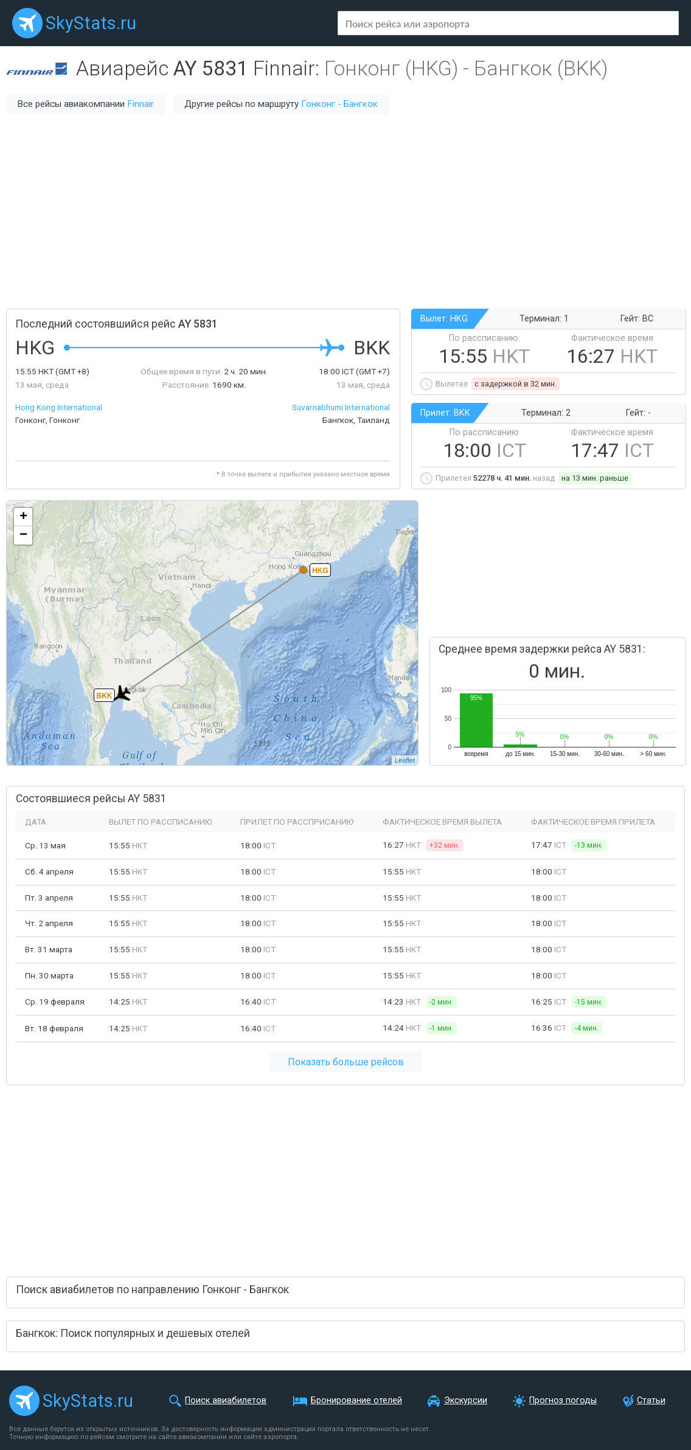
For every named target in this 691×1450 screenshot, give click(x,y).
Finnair (140, 103)
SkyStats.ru (91, 23)
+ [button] (23, 517)
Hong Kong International (58, 407)
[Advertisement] (345, 211)
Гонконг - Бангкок (339, 103)
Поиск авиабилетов (225, 1400)
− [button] (23, 535)
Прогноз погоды (563, 1400)
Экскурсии (465, 1400)
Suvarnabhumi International (341, 407)
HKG (320, 570)
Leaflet (405, 760)
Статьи (651, 1400)
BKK (105, 696)
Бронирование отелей (356, 1400)
